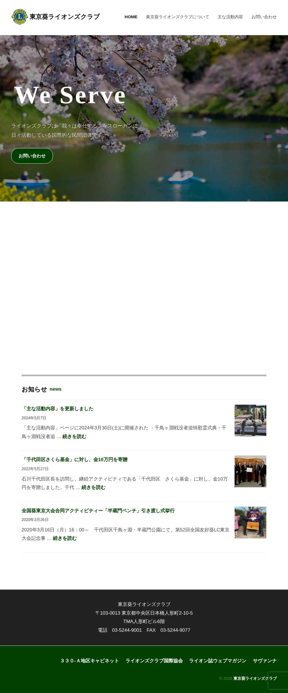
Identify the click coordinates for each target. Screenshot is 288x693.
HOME (131, 16)
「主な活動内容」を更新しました (57, 408)
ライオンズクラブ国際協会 (154, 660)
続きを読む (74, 436)
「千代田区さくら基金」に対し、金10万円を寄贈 (74, 460)
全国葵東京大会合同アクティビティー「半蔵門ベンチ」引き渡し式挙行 (98, 510)
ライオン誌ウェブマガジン (217, 660)
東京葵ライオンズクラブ (65, 16)
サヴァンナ (265, 660)
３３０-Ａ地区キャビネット (89, 660)
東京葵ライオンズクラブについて (177, 16)
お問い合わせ (264, 16)
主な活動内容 (230, 16)
